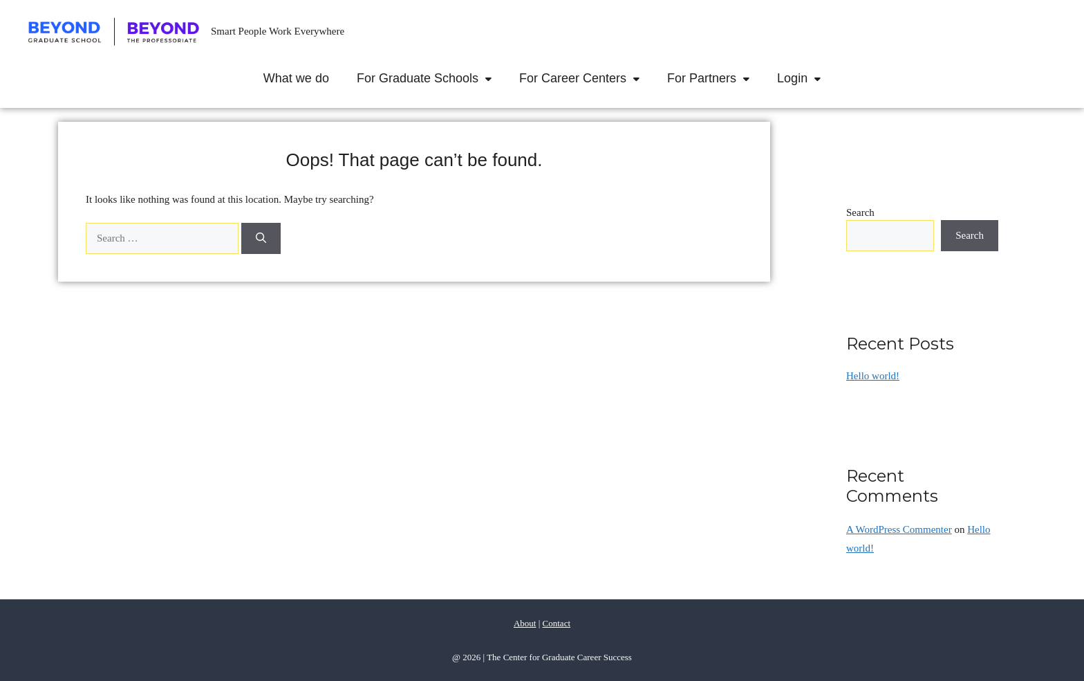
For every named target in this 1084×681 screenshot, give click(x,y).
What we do (296, 78)
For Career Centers (586, 78)
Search (860, 212)
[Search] (261, 238)
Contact (556, 623)
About (525, 623)
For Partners (715, 78)
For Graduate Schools (431, 78)
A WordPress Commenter (899, 529)
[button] (491, 78)
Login (805, 78)
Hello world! (872, 375)
